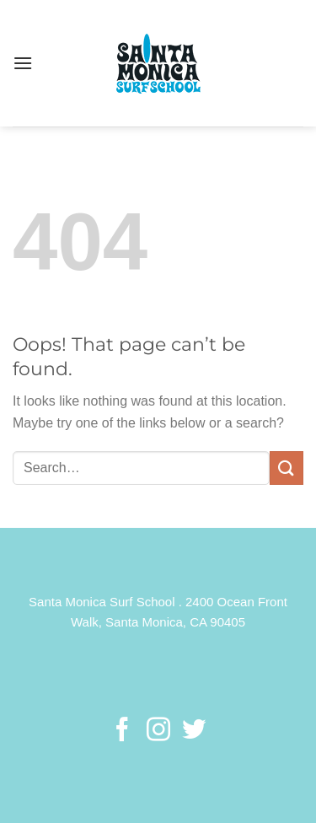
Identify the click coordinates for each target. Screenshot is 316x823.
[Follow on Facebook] (122, 731)
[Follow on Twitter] (194, 731)
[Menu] (23, 62)
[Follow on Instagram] (157, 731)
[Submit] (286, 467)
